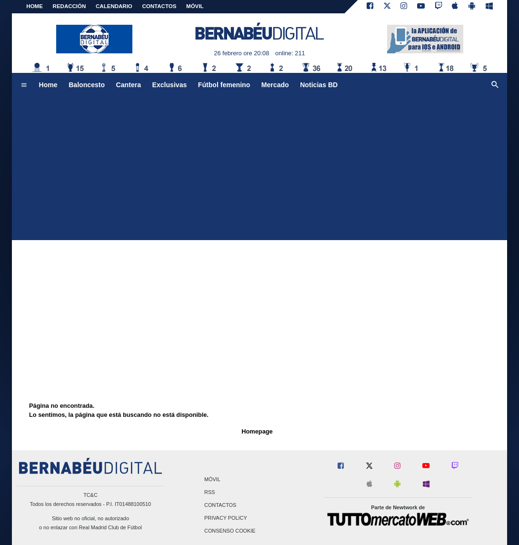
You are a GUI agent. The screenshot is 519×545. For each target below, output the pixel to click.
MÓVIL (194, 6)
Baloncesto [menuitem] (87, 85)
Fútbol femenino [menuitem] (224, 85)
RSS (209, 492)
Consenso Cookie (230, 531)
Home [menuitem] (48, 85)
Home (34, 6)
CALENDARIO (114, 6)
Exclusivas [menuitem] (169, 85)
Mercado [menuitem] (275, 85)
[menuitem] (24, 85)
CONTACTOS (159, 6)
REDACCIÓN (69, 6)
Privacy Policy (225, 518)
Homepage (256, 431)
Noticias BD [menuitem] (319, 85)
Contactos (220, 505)
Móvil (212, 479)
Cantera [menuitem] (128, 85)
